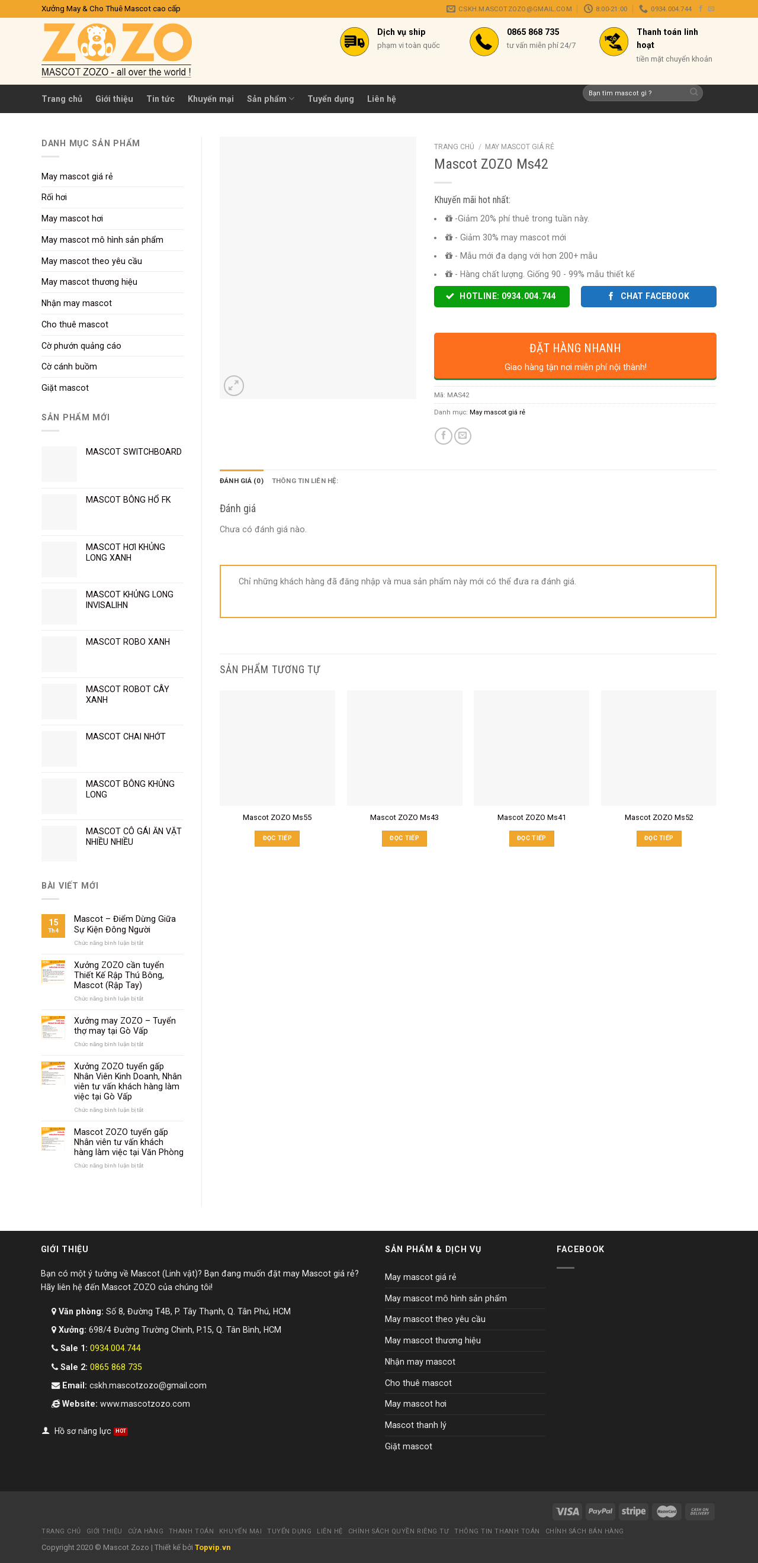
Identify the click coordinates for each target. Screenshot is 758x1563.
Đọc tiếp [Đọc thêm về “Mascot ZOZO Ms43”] (404, 838)
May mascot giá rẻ (77, 176)
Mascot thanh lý (416, 1425)
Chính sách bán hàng (584, 1531)
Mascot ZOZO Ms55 (277, 817)
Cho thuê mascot (74, 324)
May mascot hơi (72, 218)
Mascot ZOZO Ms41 (531, 817)
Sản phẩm (270, 98)
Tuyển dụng (330, 99)
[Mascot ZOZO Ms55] (277, 748)
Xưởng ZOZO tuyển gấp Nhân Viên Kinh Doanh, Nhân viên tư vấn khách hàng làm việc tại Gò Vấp (128, 1081)
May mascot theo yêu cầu (91, 261)
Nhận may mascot (76, 303)
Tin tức (160, 99)
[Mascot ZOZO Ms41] (531, 748)
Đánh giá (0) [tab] (242, 481)
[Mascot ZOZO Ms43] (404, 748)
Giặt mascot (65, 388)
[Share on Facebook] (443, 436)
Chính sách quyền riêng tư (398, 1531)
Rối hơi (54, 197)
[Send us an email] (711, 8)
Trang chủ (61, 99)
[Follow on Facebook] (701, 8)
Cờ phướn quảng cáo (81, 345)
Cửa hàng (145, 1531)
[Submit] (694, 93)
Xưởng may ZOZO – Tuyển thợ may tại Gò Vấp (125, 1025)
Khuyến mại (211, 99)
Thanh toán (191, 1531)
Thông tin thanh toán (497, 1531)
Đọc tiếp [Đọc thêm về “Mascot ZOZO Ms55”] (277, 838)
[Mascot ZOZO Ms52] (659, 748)
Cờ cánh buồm (69, 366)
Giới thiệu (114, 99)
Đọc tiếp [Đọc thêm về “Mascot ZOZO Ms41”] (531, 838)
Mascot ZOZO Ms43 (404, 817)
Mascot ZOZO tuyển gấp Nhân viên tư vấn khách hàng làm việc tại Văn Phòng (129, 1142)
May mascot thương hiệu (89, 282)
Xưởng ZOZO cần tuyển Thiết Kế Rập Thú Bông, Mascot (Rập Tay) (119, 975)
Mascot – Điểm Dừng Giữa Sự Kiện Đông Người (125, 924)
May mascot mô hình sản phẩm (102, 240)
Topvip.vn (212, 1547)
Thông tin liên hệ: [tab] (305, 481)
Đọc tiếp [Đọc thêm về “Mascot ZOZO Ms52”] (658, 838)
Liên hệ (381, 99)
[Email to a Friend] (462, 436)
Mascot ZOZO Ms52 (659, 817)
